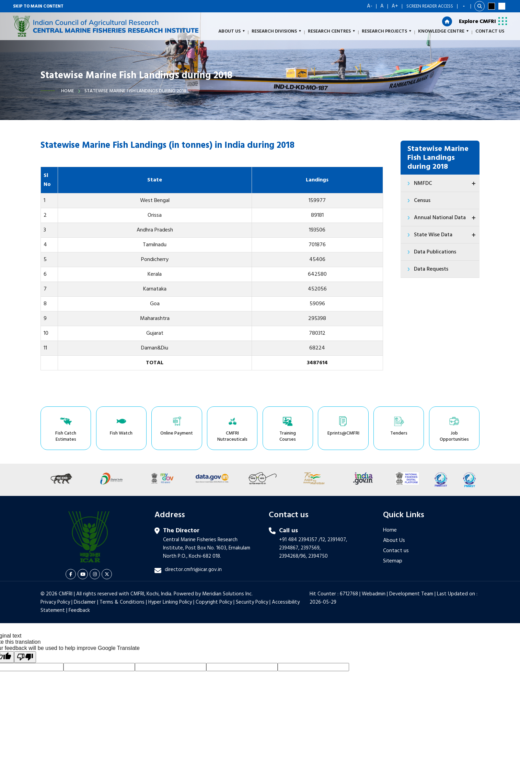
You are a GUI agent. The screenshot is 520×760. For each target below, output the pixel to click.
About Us (394, 540)
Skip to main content (38, 6)
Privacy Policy (55, 602)
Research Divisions (276, 31)
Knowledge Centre (443, 31)
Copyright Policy (214, 602)
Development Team (411, 594)
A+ (395, 6)
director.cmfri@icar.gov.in (193, 570)
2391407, (337, 540)
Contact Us (489, 31)
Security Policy (252, 602)
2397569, (311, 548)
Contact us (396, 550)
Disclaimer (85, 602)
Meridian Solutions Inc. (227, 594)
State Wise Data (446, 234)
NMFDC (446, 183)
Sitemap (392, 561)
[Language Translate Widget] (464, 6)
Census (422, 200)
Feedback (79, 610)
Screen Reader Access (429, 6)
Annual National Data (446, 217)
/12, (322, 540)
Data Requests (431, 269)
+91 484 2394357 (298, 540)
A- (369, 6)
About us (231, 31)
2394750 (318, 556)
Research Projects (386, 31)
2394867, (289, 548)
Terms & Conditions (122, 602)
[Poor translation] (25, 657)
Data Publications (435, 252)
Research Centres (331, 31)
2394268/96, (293, 556)
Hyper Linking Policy (170, 602)
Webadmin (373, 594)
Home (67, 91)
